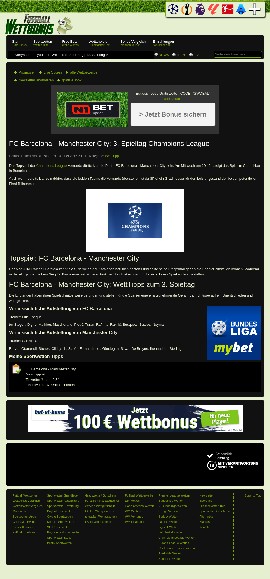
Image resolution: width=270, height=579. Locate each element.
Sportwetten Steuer (60, 537)
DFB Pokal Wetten (170, 532)
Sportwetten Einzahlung (63, 506)
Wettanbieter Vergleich (28, 506)
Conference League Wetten (176, 548)
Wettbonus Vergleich (26, 500)
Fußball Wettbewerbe (139, 495)
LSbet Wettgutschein (98, 521)
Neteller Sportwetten (60, 521)
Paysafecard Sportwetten (63, 532)
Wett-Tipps (112, 156)
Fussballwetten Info (212, 506)
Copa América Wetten (139, 506)
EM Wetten (132, 500)
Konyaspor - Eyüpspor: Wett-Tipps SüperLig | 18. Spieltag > (62, 55)
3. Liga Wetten (168, 511)
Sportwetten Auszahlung (63, 500)
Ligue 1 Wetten (168, 527)
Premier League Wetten (174, 495)
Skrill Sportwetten (58, 527)
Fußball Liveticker (24, 532)
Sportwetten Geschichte (215, 511)
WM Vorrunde (134, 516)
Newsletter (207, 495)
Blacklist (205, 521)
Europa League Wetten (173, 542)
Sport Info (206, 500)
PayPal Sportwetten (60, 511)
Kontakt (205, 527)
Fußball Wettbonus (25, 495)
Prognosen (27, 72)
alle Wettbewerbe (83, 72)
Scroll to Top (253, 495)
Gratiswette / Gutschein (100, 495)
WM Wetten (133, 511)
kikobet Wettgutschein (99, 511)
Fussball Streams (24, 527)
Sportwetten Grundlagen (63, 495)
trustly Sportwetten (59, 542)
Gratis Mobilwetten (25, 521)
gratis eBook (72, 80)
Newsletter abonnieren (36, 80)
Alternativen (207, 516)
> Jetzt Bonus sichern (173, 114)
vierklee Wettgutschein (100, 506)
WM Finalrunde (135, 521)
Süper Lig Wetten (169, 558)
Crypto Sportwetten (60, 516)
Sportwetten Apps (24, 516)
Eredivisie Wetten (169, 553)
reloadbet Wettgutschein (101, 516)
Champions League (51, 166)
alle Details (173, 99)
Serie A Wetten (168, 516)
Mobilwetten (21, 511)
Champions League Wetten (176, 537)
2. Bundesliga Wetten (172, 506)
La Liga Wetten (168, 521)
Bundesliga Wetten (170, 500)
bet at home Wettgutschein (103, 500)
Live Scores (53, 72)
